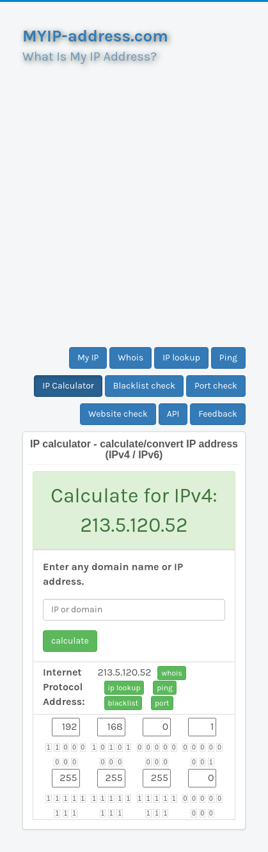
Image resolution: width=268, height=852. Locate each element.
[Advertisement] (134, 200)
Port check (215, 385)
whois (171, 673)
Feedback (217, 413)
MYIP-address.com (95, 36)
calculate (70, 640)
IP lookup (181, 357)
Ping (228, 357)
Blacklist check (144, 385)
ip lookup (124, 687)
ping (165, 687)
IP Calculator (68, 385)
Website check (118, 413)
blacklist (123, 703)
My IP (88, 357)
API (173, 413)
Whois (130, 357)
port (162, 703)
